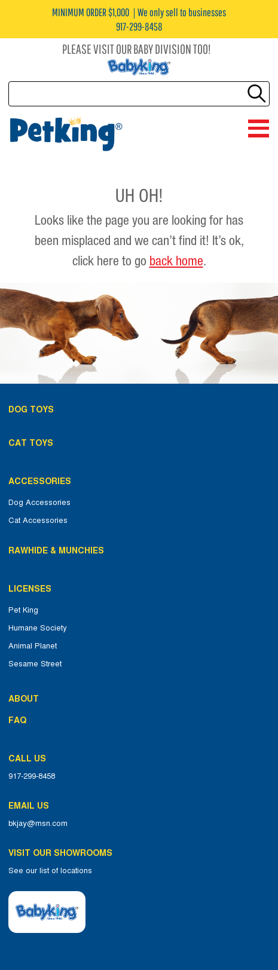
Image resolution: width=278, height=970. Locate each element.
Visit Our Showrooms (62, 853)
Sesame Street (35, 664)
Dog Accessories (39, 502)
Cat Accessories (38, 520)
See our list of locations (50, 871)
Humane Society (37, 628)
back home (176, 260)
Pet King (23, 610)
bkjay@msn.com (38, 823)
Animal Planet (32, 646)
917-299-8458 (31, 776)
